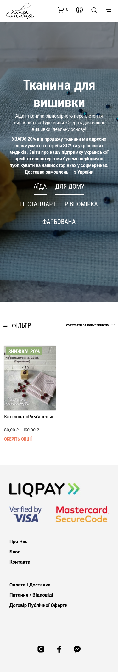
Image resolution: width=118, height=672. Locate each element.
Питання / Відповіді (31, 595)
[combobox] (90, 325)
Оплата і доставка (30, 585)
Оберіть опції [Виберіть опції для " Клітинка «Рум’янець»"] (18, 439)
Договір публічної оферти (38, 605)
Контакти (20, 562)
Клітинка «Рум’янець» (28, 417)
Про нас (18, 541)
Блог (14, 552)
